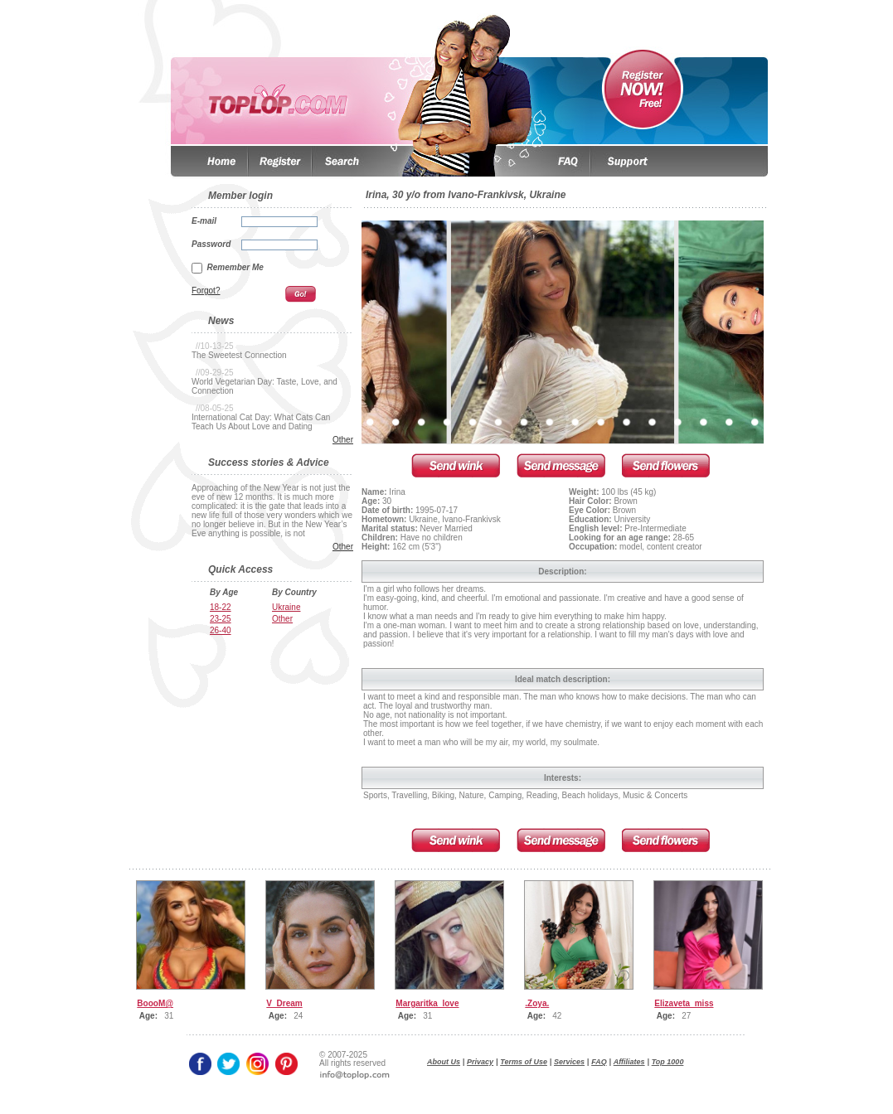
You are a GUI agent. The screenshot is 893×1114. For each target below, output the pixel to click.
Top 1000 (668, 1062)
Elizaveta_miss (683, 1003)
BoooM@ (155, 1003)
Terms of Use (523, 1062)
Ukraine (286, 607)
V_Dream (284, 1003)
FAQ (599, 1062)
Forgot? (206, 290)
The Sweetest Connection (239, 355)
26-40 (220, 630)
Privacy (480, 1062)
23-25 (220, 618)
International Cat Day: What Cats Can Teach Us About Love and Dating (261, 422)
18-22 (220, 607)
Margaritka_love (427, 1003)
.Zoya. (537, 1003)
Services (569, 1062)
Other (342, 439)
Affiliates (629, 1062)
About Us (443, 1062)
